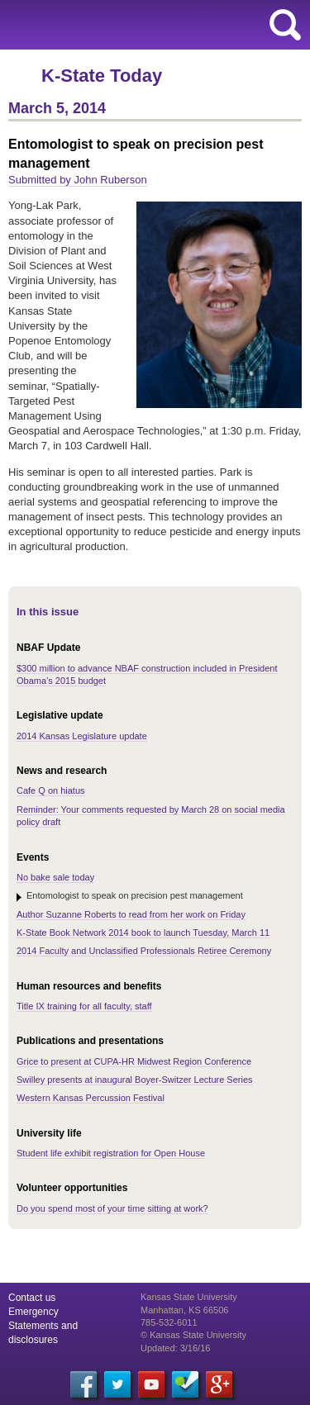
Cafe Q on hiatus (51, 790)
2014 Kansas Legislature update (82, 736)
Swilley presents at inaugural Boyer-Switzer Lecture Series (135, 1080)
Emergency (33, 1311)
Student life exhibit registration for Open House (111, 1153)
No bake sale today (55, 877)
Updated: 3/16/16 (175, 1348)
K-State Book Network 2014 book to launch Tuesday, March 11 (143, 932)
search (285, 24)
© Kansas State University (193, 1335)
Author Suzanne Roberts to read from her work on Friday (131, 914)
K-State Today (101, 75)
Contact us (31, 1297)
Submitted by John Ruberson (77, 179)
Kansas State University (151, 25)
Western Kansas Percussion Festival (91, 1098)
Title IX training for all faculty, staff (84, 1006)
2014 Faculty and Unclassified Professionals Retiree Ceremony (144, 951)
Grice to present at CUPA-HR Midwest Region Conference (134, 1061)
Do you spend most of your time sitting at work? (112, 1208)
